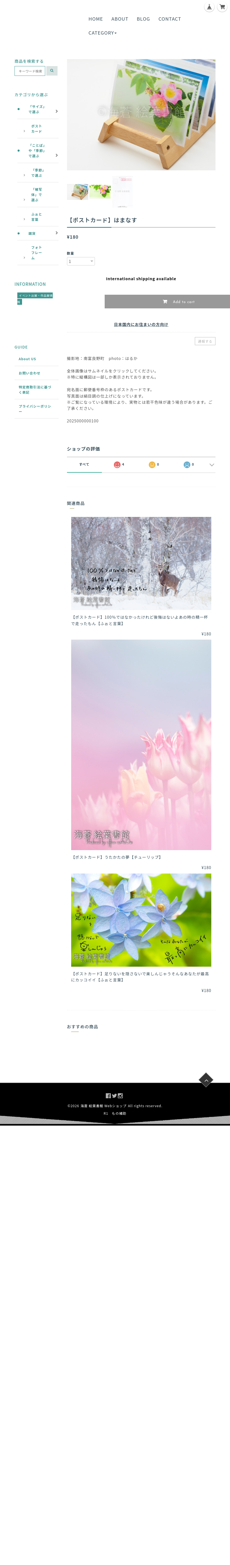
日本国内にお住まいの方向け (141, 324)
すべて (84, 464)
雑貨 (32, 233)
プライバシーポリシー (35, 409)
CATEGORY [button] (102, 32)
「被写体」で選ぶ (36, 194)
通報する (205, 341)
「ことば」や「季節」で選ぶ (37, 150)
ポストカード (36, 129)
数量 (70, 253)
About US (27, 358)
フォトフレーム (36, 252)
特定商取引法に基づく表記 (35, 389)
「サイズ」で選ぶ (37, 109)
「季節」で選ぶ (37, 173)
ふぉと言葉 (36, 217)
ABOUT (119, 18)
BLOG (143, 18)
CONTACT (170, 18)
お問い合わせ (29, 373)
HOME (95, 18)
